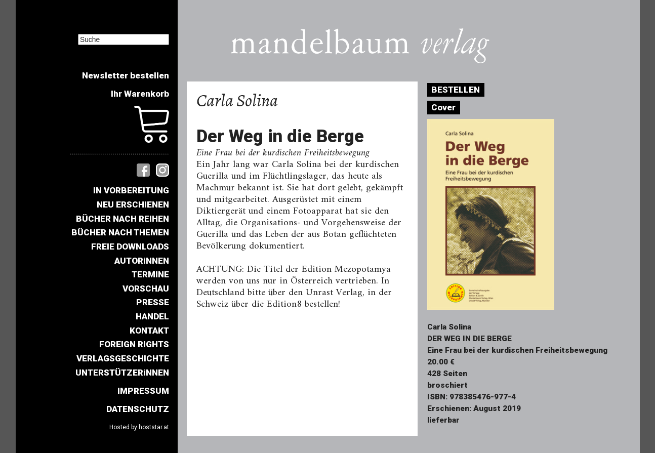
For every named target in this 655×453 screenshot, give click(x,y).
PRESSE (152, 302)
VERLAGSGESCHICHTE (122, 358)
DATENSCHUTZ (137, 409)
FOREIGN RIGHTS (134, 344)
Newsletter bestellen (125, 75)
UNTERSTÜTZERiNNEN (122, 372)
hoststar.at (154, 427)
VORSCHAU (145, 288)
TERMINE (150, 274)
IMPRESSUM (143, 391)
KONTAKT (149, 330)
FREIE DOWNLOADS (130, 246)
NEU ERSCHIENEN (133, 204)
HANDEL (152, 316)
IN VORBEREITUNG (131, 190)
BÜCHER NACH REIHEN (122, 219)
